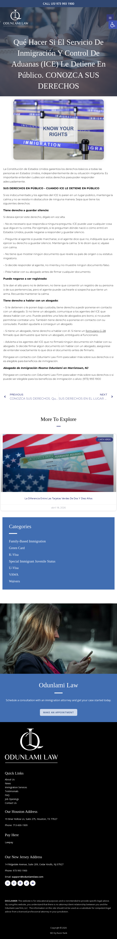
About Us (10, 779)
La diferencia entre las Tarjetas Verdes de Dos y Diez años (58, 498)
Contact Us (11, 803)
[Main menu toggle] (110, 18)
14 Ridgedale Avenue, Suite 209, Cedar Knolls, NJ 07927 (34, 864)
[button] (113, 24)
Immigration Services (16, 787)
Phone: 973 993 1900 (16, 870)
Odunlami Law (58, 685)
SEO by (53, 933)
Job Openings (12, 799)
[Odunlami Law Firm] (15, 18)
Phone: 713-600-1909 (16, 825)
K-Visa (14, 554)
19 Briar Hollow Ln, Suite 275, (21, 819)
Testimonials (11, 791)
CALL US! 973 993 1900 (58, 4)
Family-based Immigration (27, 541)
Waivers (14, 581)
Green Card (17, 548)
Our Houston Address (21, 812)
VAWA (13, 574)
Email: (24, 876)
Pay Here (12, 835)
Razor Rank (62, 933)
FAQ (7, 795)
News (8, 783)
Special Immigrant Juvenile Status (32, 561)
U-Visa (14, 568)
